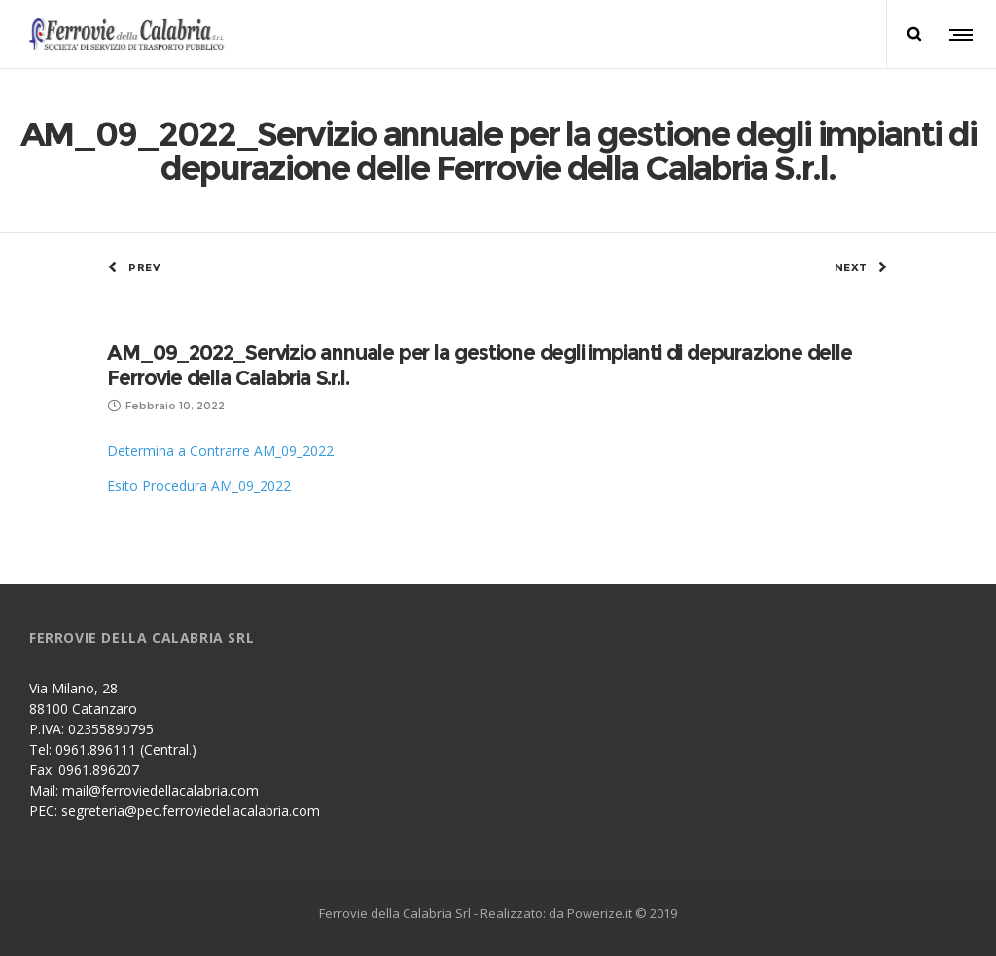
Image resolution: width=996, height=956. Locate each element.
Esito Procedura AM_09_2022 (199, 486)
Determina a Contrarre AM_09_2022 (220, 451)
